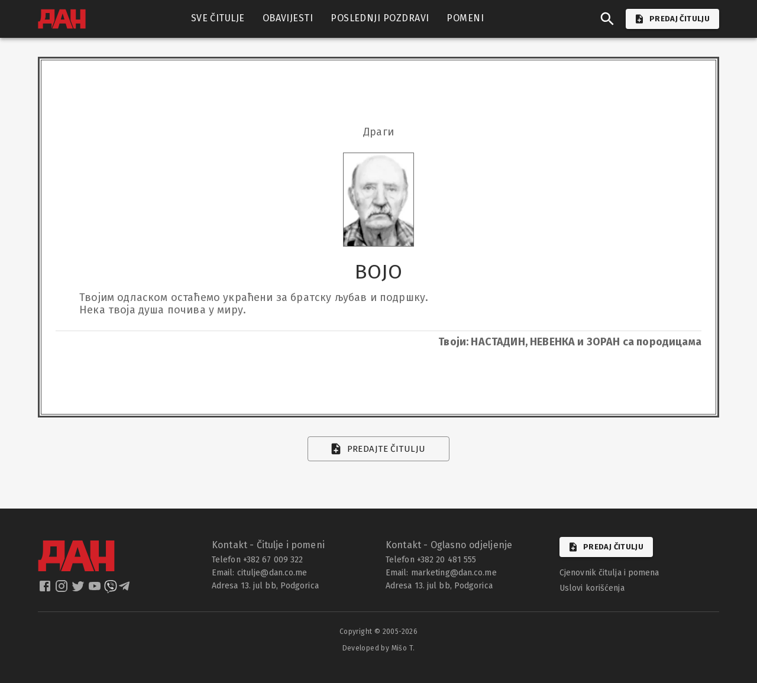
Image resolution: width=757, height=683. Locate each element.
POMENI (465, 18)
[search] (607, 19)
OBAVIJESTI (288, 18)
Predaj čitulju (606, 547)
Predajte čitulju (378, 449)
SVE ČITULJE (218, 18)
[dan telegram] (125, 589)
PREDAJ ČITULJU (672, 19)
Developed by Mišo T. (378, 648)
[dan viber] (110, 589)
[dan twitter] (79, 589)
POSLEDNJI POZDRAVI (379, 18)
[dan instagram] (62, 589)
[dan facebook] (46, 589)
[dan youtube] (96, 589)
